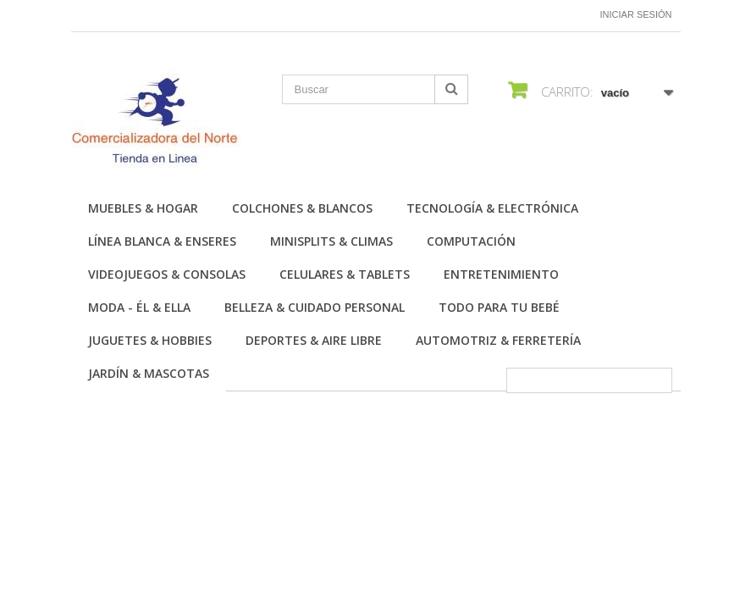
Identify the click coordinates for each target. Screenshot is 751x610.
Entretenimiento (501, 274)
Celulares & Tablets (344, 274)
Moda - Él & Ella (139, 307)
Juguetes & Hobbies (150, 340)
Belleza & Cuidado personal (314, 307)
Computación (471, 241)
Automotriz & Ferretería (498, 340)
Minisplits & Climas (331, 241)
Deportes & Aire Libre (314, 340)
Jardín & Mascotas (148, 373)
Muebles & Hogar (143, 208)
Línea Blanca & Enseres (162, 241)
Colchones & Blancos (302, 208)
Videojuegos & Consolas (167, 274)
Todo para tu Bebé (499, 307)
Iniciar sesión (636, 14)
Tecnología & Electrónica (492, 208)
